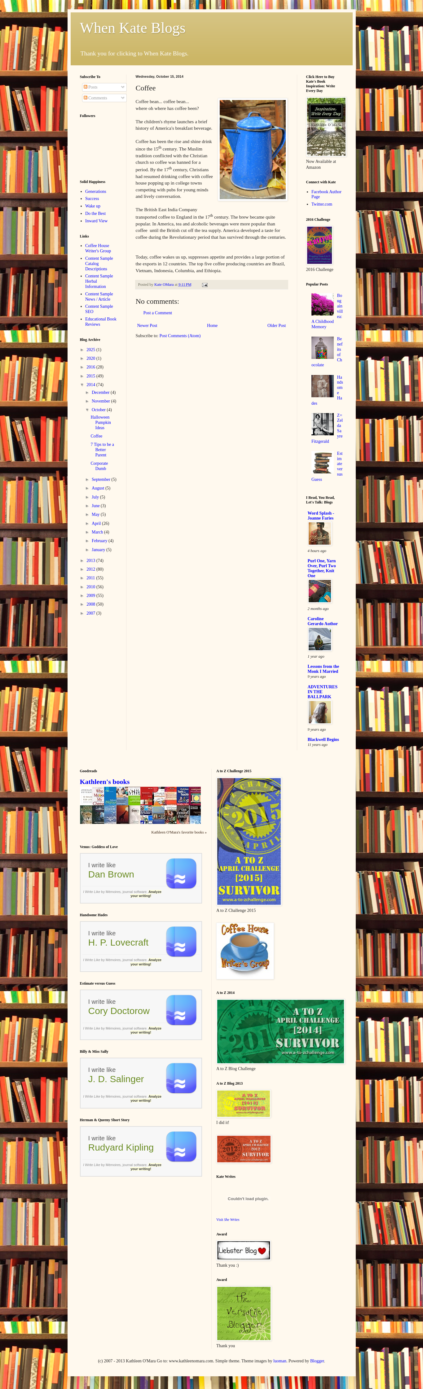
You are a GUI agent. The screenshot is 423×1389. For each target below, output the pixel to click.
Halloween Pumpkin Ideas (100, 422)
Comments (95, 98)
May (96, 514)
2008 (91, 604)
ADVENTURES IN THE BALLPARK (322, 692)
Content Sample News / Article (99, 297)
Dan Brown (111, 874)
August (98, 488)
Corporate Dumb (99, 466)
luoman (279, 1361)
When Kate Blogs (133, 28)
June (96, 505)
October (99, 409)
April (97, 523)
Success (92, 198)
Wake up (92, 206)
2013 (91, 560)
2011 (91, 578)
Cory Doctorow (119, 1011)
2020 (91, 358)
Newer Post (147, 325)
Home (212, 325)
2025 (91, 349)
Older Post (276, 325)
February (100, 540)
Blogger (317, 1361)
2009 (91, 595)
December (101, 392)
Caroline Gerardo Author (323, 621)
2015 (91, 376)
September (101, 479)
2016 (91, 367)
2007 (91, 613)
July (96, 497)
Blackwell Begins (323, 739)
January (99, 549)
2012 (91, 569)
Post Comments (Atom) (180, 335)
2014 (91, 384)
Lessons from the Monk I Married (323, 669)
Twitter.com (321, 204)
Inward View (96, 221)
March (98, 532)
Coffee (96, 436)
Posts (91, 87)
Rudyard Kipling (121, 1147)
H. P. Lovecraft (118, 942)
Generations (95, 191)
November (101, 401)
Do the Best (95, 213)
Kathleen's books (105, 782)
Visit (227, 1220)
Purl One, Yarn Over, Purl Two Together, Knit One (322, 568)
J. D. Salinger (116, 1079)
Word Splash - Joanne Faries (321, 515)
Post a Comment (157, 313)
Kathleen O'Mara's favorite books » (179, 832)
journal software (134, 892)
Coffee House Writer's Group (98, 248)
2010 (91, 587)
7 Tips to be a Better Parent (102, 449)
